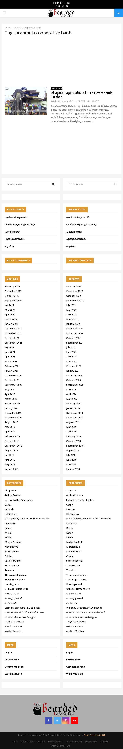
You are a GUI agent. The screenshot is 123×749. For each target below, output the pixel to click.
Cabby (8, 504)
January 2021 (11, 370)
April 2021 (10, 356)
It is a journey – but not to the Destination (27, 518)
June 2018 (10, 459)
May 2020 (10, 389)
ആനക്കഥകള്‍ (56, 88)
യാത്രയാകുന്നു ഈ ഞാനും (20, 224)
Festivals (9, 509)
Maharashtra (11, 546)
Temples (9, 570)
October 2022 (12, 295)
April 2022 (10, 314)
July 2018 (9, 454)
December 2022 (13, 291)
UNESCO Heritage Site (16, 588)
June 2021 (10, 351)
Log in (8, 652)
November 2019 (13, 417)
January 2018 (11, 469)
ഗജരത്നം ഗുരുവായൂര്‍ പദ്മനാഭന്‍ (22, 607)
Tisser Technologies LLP (94, 735)
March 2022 (11, 319)
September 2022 (13, 300)
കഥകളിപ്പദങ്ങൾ (13, 598)
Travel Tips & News (15, 579)
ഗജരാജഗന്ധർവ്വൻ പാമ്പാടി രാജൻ (24, 612)
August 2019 (11, 422)
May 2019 (10, 426)
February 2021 (12, 366)
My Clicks (41, 741)
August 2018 (11, 450)
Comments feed (14, 666)
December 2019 (13, 412)
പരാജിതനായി (12, 231)
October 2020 (12, 380)
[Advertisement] (61, 61)
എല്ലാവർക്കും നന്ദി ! (16, 217)
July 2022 (9, 305)
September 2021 (13, 342)
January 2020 (11, 408)
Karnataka (10, 523)
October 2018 (12, 441)
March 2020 (11, 398)
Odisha (8, 556)
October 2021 (12, 338)
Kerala (8, 528)
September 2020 (13, 384)
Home (15, 741)
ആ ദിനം (9, 246)
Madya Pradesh (13, 542)
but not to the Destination (19, 500)
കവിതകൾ (10, 602)
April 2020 (10, 394)
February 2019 (12, 436)
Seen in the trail (13, 560)
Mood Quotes (12, 551)
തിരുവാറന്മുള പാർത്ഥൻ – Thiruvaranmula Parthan (81, 95)
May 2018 (10, 464)
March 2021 (11, 361)
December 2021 (13, 328)
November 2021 (13, 333)
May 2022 (10, 309)
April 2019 (10, 431)
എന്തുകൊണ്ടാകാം (14, 238)
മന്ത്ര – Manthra (13, 631)
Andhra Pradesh (13, 495)
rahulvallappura (60, 101)
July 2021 (9, 347)
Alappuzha (10, 490)
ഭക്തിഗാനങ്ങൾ (13, 626)
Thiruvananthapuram (16, 574)
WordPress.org (13, 673)
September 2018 (13, 445)
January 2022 (11, 323)
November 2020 (13, 375)
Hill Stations (11, 513)
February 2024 (12, 286)
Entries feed (12, 659)
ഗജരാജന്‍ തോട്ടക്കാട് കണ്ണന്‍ (20, 616)
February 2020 (12, 403)
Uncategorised (12, 584)
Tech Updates (12, 565)
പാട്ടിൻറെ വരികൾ (14, 621)
